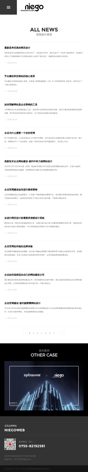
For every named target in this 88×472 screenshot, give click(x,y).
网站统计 (46, 469)
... (58, 333)
